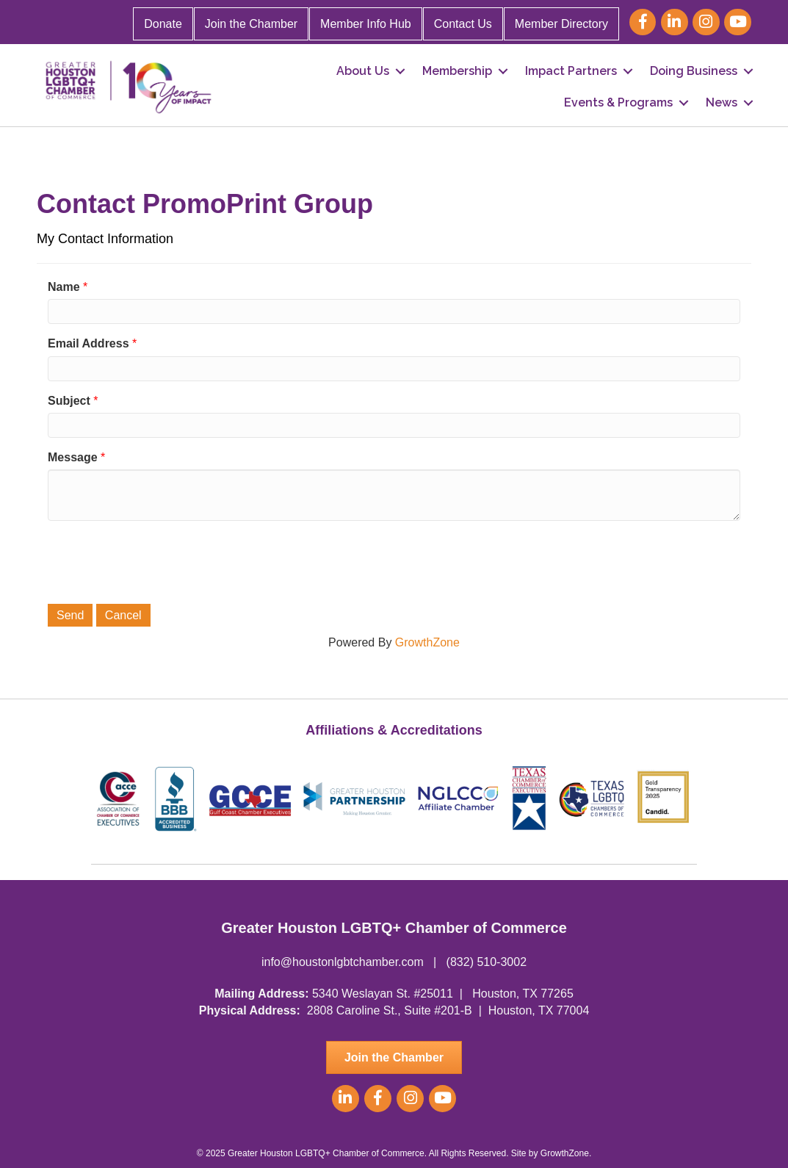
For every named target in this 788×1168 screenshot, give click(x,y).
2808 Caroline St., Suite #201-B (389, 1010)
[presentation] (159, 560)
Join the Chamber (251, 24)
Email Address (88, 343)
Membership (457, 71)
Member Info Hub (365, 24)
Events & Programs (618, 102)
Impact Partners (571, 71)
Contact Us (463, 24)
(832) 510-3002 (487, 962)
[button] (394, 1057)
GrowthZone (427, 642)
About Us (362, 71)
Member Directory (561, 24)
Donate (163, 24)
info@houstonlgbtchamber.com (342, 962)
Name (64, 287)
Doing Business (693, 71)
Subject (69, 400)
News (721, 102)
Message (73, 457)
